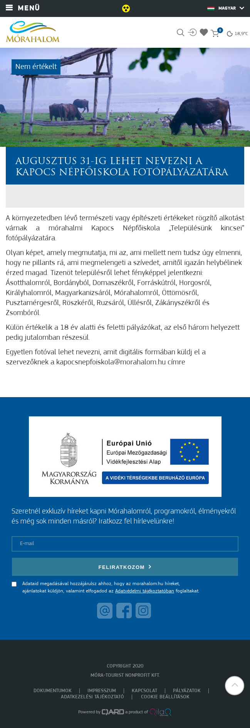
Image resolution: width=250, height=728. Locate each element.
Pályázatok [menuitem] (187, 690)
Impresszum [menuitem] (101, 690)
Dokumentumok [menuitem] (53, 690)
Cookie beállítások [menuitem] (165, 696)
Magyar (225, 8)
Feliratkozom (125, 567)
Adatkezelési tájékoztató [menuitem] (92, 696)
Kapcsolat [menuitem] (144, 690)
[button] (234, 685)
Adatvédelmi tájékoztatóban (144, 591)
